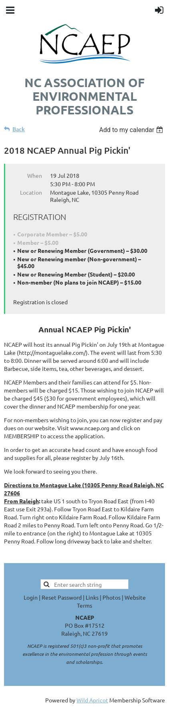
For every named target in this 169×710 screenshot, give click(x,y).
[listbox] (132, 130)
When (34, 175)
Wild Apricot (92, 700)
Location (31, 192)
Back (18, 129)
